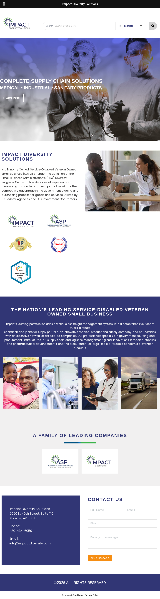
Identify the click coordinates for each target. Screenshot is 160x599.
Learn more (12, 98)
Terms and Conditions (72, 595)
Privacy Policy (91, 595)
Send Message (100, 558)
